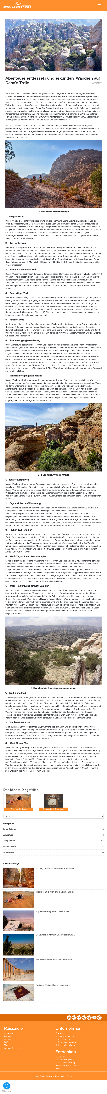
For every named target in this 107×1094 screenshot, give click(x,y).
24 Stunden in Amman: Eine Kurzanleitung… (55, 935)
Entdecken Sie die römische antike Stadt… (55, 959)
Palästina (8, 1042)
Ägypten (8, 1036)
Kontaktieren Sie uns (65, 1036)
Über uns (60, 1033)
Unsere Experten (63, 1039)
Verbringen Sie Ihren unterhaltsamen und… (55, 892)
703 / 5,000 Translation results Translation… (55, 868)
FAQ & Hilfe (61, 1057)
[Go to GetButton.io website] (6, 1091)
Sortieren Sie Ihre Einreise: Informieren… (53, 985)
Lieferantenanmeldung (66, 1042)
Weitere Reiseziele (12, 1048)
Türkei (6, 1045)
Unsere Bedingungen (65, 1060)
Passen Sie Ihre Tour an (66, 1065)
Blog (57, 1068)
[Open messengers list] (6, 1085)
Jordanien (8, 1033)
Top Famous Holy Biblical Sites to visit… (53, 911)
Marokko (8, 1039)
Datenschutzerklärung (65, 1045)
